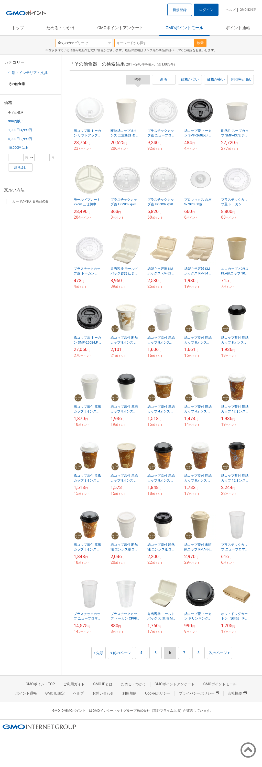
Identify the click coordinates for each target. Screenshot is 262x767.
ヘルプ (230, 10)
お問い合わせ (103, 693)
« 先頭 (98, 653)
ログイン (206, 10)
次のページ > (219, 653)
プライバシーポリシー (199, 693)
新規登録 (179, 10)
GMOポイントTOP (40, 684)
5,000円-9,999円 (20, 139)
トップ (18, 27)
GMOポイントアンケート (120, 27)
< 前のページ (120, 653)
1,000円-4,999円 (20, 130)
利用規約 (129, 693)
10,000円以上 (18, 148)
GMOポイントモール (184, 27)
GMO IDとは (103, 684)
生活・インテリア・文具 (28, 73)
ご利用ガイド (74, 684)
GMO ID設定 (248, 10)
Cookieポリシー (157, 693)
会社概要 (237, 693)
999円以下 (16, 121)
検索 (200, 43)
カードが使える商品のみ (27, 201)
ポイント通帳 (238, 27)
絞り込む (20, 167)
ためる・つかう (60, 27)
